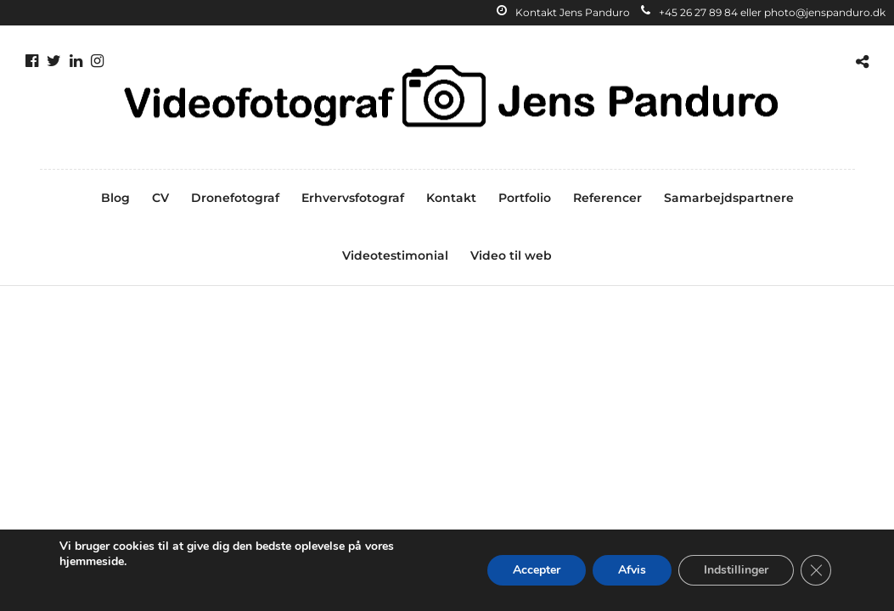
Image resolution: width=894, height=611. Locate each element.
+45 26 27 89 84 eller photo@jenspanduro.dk (763, 12)
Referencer (607, 197)
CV (160, 197)
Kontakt (451, 197)
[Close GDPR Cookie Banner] (816, 570)
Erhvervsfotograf (352, 197)
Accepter (536, 570)
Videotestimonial (395, 255)
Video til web (511, 255)
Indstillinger (736, 570)
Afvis (632, 570)
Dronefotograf (235, 197)
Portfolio (524, 197)
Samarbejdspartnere (729, 197)
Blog (115, 197)
